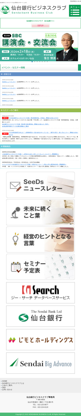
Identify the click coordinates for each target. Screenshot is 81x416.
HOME (4, 381)
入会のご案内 (7, 385)
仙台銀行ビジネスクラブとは (13, 383)
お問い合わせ (7, 389)
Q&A (4, 387)
